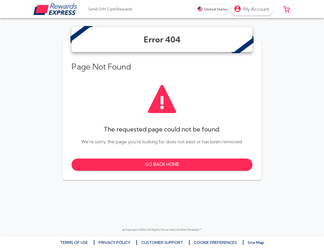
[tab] (110, 9)
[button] (286, 9)
